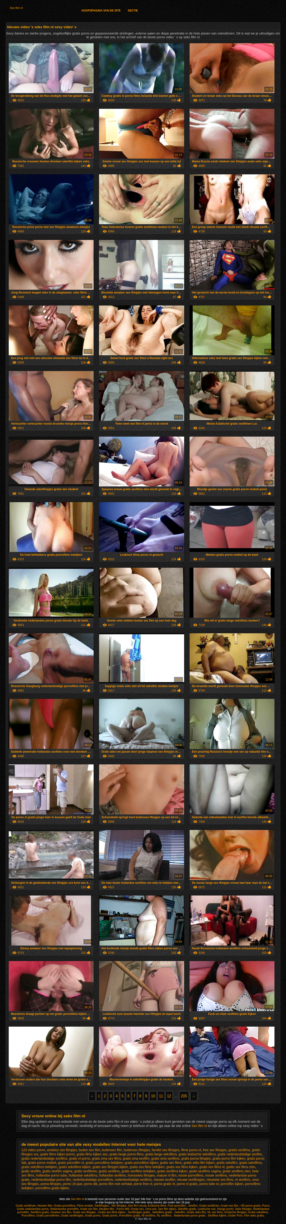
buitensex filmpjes (137, 1150)
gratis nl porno (79, 1158)
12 (169, 1096)
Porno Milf (122, 1209)
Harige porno (225, 1209)
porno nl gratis (187, 1184)
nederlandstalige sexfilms (133, 1179)
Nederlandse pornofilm (64, 1209)
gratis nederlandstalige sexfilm (240, 1154)
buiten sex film (89, 1150)
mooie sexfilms (216, 1175)
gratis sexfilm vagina (57, 1171)
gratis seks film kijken (199, 1163)
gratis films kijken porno (57, 1154)
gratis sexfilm (31, 1171)
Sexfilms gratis (39, 1212)
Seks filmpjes (243, 1209)
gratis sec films (171, 1163)
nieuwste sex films (220, 1179)
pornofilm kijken (231, 1184)
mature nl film (166, 1175)
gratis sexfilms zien (236, 1171)
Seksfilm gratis (187, 1209)
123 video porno (33, 1150)
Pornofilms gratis (129, 1215)
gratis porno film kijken (229, 1158)
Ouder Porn (235, 1215)
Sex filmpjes (119, 1205)
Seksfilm (180, 1212)
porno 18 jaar (72, 1184)
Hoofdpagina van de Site (100, 10)
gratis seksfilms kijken (75, 1167)
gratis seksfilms (250, 1163)
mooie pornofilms (190, 1175)
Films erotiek (85, 1205)
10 (153, 1096)
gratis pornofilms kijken (141, 1163)
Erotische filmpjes (235, 1212)
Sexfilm (192, 1205)
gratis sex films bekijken (147, 1167)
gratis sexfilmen (85, 1171)
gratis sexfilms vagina (205, 1171)
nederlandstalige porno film (51, 1179)
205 (184, 1096)
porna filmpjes (50, 1184)
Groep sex (137, 1209)
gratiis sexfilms (239, 1150)
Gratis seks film (196, 1212)
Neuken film (44, 1205)
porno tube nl (209, 1184)
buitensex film (112, 1150)
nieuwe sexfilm (164, 1179)
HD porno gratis (250, 1205)
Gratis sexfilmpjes (72, 1215)
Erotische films (157, 1205)
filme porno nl (191, 1150)
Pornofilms (28, 1215)
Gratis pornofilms (64, 1205)
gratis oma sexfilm (136, 1158)
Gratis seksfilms (258, 1212)
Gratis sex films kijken (112, 1212)
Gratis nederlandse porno (32, 1209)
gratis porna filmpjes (196, 1158)
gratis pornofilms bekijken (104, 1163)
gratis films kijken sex (91, 1154)
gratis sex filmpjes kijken (110, 1167)
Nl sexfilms (148, 1215)
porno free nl (143, 1184)
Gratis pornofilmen (48, 1215)
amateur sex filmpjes (62, 1150)
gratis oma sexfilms (165, 1158)
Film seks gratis (254, 1215)
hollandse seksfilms (83, 1175)
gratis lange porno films (126, 1154)
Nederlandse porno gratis (190, 1215)
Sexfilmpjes (102, 1205)
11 (161, 1096)
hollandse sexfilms (112, 1175)
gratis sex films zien (240, 1167)
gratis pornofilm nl (71, 1163)
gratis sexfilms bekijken (138, 1171)
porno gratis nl (164, 1184)
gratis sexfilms (109, 1171)
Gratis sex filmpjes (84, 1212)
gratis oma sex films (106, 1158)
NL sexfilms (164, 1215)
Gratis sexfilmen (26, 1205)
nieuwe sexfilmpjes (191, 1179)
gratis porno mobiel (42, 1163)
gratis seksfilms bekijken (39, 1167)
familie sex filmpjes (165, 1150)
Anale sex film (230, 1205)
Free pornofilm (177, 1205)
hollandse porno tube (51, 1175)
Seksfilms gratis (162, 1212)
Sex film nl (16, 8)
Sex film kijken (167, 1209)
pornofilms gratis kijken (52, 1188)
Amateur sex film (60, 1212)
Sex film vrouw (137, 1205)
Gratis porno (92, 1215)
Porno (266, 1205)
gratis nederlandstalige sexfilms (44, 1158)
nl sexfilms (242, 1179)
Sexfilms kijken (217, 1215)
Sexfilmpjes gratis (139, 1212)
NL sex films (215, 1212)
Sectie (133, 10)
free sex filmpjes (214, 1150)
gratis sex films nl (211, 1167)
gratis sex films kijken (181, 1167)
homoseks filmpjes (141, 1175)
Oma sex (151, 1209)
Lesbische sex (206, 1209)
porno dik (91, 1184)
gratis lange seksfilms (161, 1154)
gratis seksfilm (227, 1163)
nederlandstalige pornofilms (93, 1179)
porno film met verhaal (115, 1184)
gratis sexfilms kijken (172, 1171)
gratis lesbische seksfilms (197, 1154)
